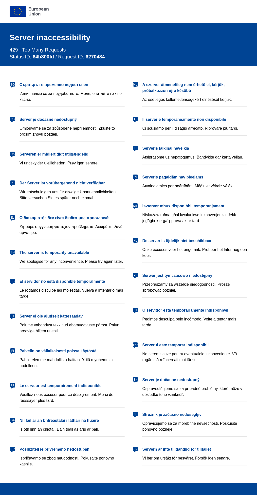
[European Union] (29, 11)
